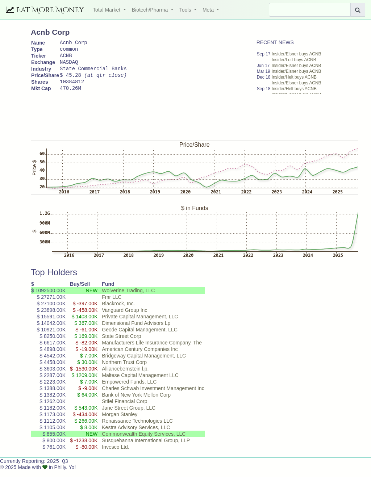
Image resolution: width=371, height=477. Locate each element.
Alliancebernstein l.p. (125, 375)
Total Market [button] (107, 10)
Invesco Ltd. (115, 453)
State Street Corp (121, 342)
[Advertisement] (163, 120)
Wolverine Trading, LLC (128, 297)
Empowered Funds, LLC (129, 388)
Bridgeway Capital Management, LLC (144, 362)
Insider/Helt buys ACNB (294, 77)
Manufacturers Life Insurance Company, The (152, 349)
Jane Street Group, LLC (128, 414)
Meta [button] (209, 10)
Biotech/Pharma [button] (151, 10)
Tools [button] (186, 10)
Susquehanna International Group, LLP (146, 446)
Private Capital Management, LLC (140, 323)
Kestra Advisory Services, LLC (136, 433)
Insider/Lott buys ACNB (294, 59)
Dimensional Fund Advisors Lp (136, 329)
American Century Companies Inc (140, 355)
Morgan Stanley (119, 420)
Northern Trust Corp (124, 368)
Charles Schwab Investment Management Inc (153, 394)
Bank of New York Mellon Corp (136, 401)
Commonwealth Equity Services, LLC (144, 440)
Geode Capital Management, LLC (140, 336)
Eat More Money (45, 10)
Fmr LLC (111, 303)
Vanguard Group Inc (124, 316)
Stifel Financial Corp (124, 407)
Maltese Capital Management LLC (140, 381)
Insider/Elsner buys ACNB (296, 54)
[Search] (310, 10)
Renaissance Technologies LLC (137, 427)
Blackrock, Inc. (118, 310)
